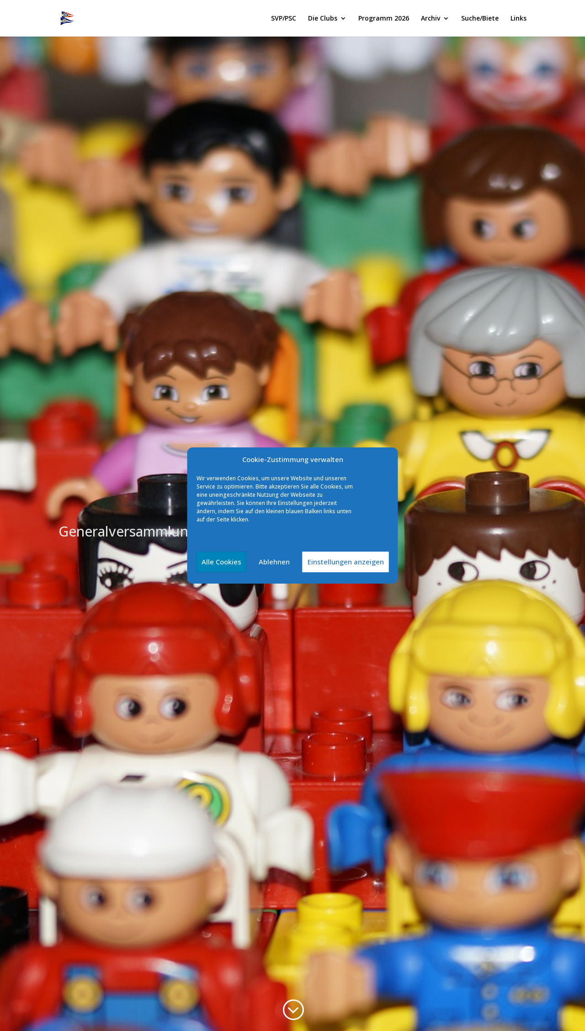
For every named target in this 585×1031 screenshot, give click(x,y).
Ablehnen (274, 561)
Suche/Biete (480, 18)
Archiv (430, 18)
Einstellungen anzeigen (346, 561)
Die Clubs (322, 18)
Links (518, 18)
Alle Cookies (221, 561)
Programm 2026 (383, 18)
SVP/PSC (283, 18)
